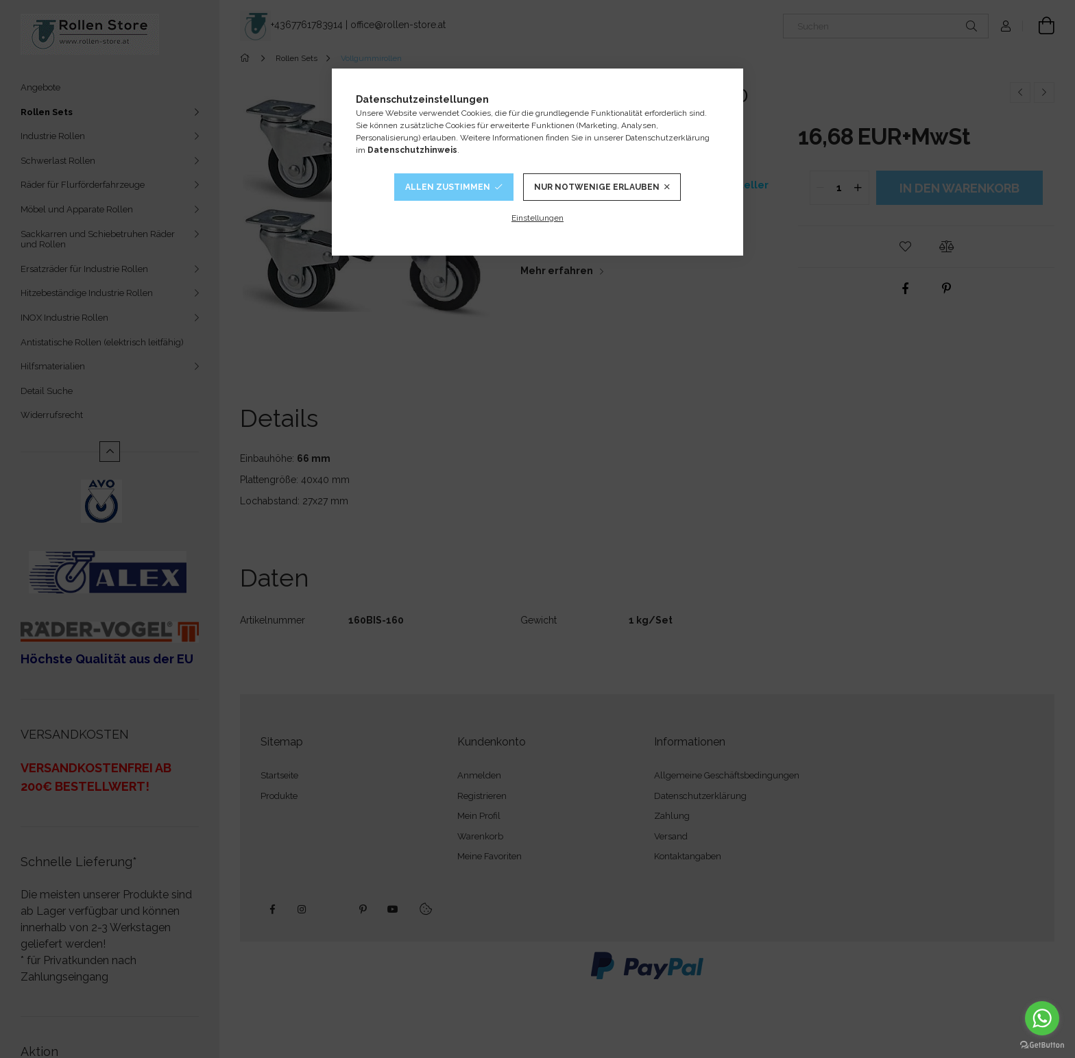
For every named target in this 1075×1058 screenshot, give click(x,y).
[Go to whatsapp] (1042, 1018)
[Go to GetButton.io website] (1042, 1044)
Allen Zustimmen (447, 187)
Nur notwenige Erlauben (597, 187)
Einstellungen (537, 218)
